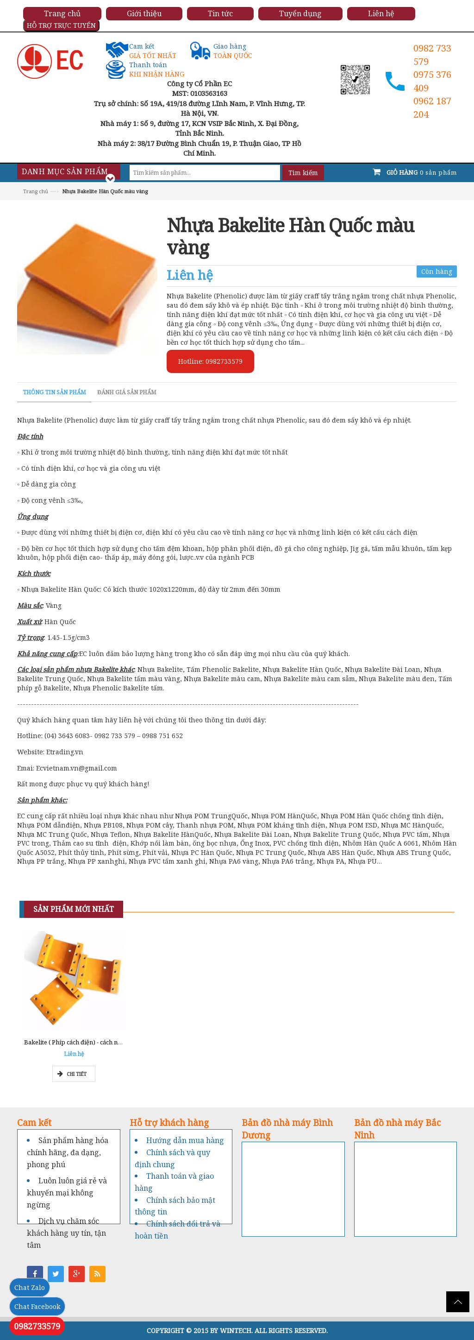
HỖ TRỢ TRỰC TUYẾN (61, 25)
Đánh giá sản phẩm (126, 392)
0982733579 (37, 1326)
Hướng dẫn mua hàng (185, 1140)
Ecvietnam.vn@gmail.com (76, 768)
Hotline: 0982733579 (210, 361)
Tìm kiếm (303, 172)
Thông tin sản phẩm (54, 392)
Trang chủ (35, 191)
